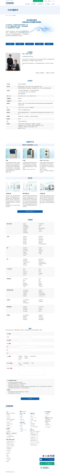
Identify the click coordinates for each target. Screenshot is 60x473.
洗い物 (21, 428)
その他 (21, 431)
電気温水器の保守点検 (10, 444)
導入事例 (8, 430)
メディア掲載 (48, 427)
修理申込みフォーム (10, 447)
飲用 (21, 425)
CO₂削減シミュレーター (34, 437)
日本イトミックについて (10, 413)
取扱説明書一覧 (9, 448)
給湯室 (21, 414)
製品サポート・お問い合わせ (11, 433)
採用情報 (8, 425)
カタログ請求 (8, 450)
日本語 (46, 1)
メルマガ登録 (8, 452)
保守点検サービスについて (11, 442)
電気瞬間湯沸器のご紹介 (34, 434)
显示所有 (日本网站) (29, 211)
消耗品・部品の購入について (11, 441)
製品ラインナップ (23, 411)
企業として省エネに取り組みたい (35, 431)
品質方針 (8, 422)
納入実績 (8, 428)
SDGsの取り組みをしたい (34, 440)
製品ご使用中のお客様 (10, 439)
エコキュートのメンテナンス (35, 443)
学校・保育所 (33, 425)
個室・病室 (22, 419)
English (49, 1)
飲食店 (32, 416)
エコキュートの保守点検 (10, 445)
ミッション (8, 416)
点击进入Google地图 (21, 93)
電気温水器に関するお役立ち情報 (48, 460)
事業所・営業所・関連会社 (11, 419)
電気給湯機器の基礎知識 (48, 468)
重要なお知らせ (48, 424)
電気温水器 (47, 413)
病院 (31, 422)
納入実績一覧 (9, 431)
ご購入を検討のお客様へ (10, 436)
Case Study (8, 458)
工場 (31, 428)
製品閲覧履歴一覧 (48, 419)
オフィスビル (33, 414)
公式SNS (7, 453)
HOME (7, 411)
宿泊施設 (32, 419)
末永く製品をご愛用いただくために (48, 464)
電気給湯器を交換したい (34, 445)
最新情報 (47, 422)
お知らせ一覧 (47, 421)
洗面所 (21, 416)
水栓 (46, 416)
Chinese (7, 461)
